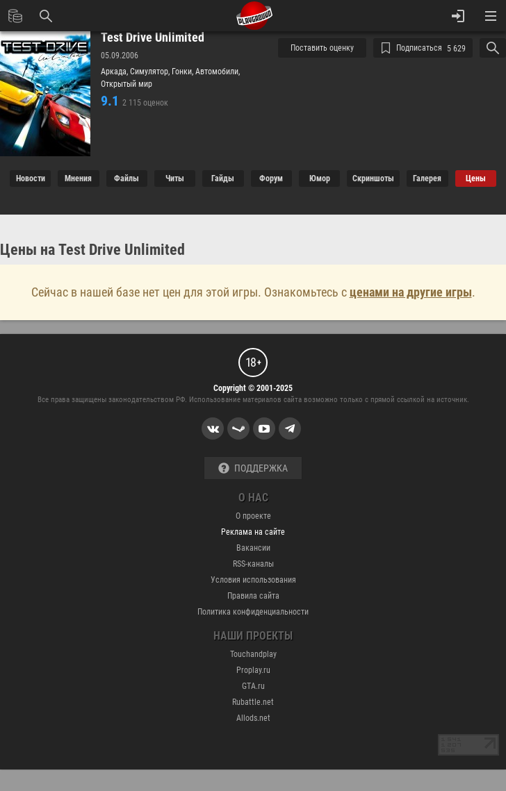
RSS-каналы (253, 564)
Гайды (222, 178)
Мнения (78, 178)
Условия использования (253, 580)
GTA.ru (253, 686)
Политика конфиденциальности (253, 612)
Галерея (427, 178)
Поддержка (253, 468)
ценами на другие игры (411, 292)
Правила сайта (253, 596)
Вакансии (253, 548)
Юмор (319, 178)
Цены (476, 178)
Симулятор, (151, 71)
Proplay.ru (253, 670)
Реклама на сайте (253, 532)
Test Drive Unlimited (152, 37)
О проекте (253, 516)
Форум (271, 178)
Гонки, (183, 71)
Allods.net (253, 718)
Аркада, (115, 71)
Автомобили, (217, 71)
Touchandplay (253, 654)
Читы (174, 178)
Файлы (126, 178)
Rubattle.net (253, 702)
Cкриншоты (373, 178)
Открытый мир (126, 84)
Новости (30, 178)
